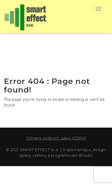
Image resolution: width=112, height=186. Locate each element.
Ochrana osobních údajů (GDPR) (56, 138)
